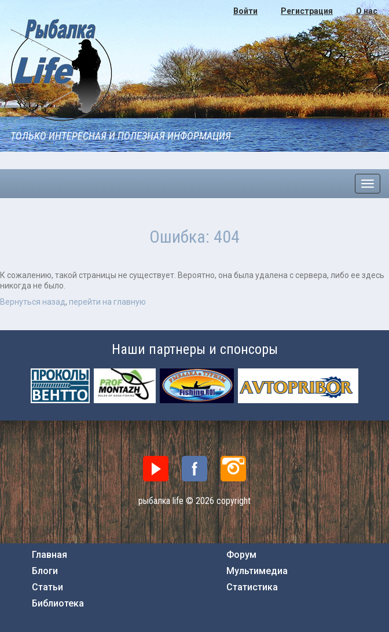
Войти (245, 11)
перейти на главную (107, 301)
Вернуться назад (32, 301)
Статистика (252, 587)
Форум (241, 555)
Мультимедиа (257, 571)
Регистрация (307, 11)
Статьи (47, 587)
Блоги (45, 571)
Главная (49, 555)
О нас (366, 11)
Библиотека (58, 603)
